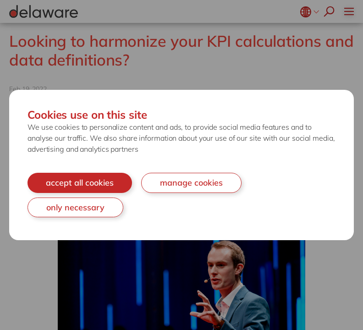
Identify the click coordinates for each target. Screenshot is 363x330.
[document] (181, 165)
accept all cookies (80, 182)
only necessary (75, 207)
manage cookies (191, 182)
